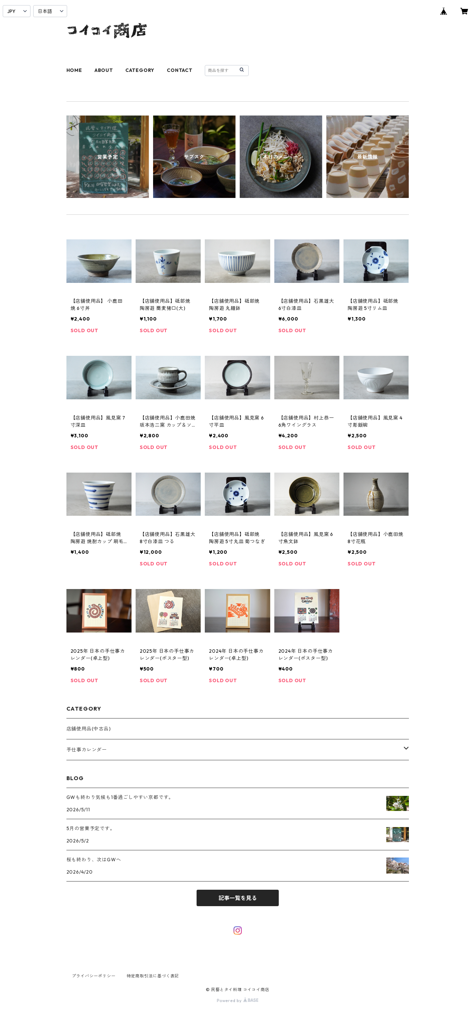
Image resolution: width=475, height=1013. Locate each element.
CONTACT (179, 70)
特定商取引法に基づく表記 (153, 975)
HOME (74, 70)
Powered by (237, 1000)
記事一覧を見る (237, 898)
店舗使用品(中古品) (88, 729)
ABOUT (104, 70)
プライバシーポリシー (94, 975)
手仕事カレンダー (86, 750)
